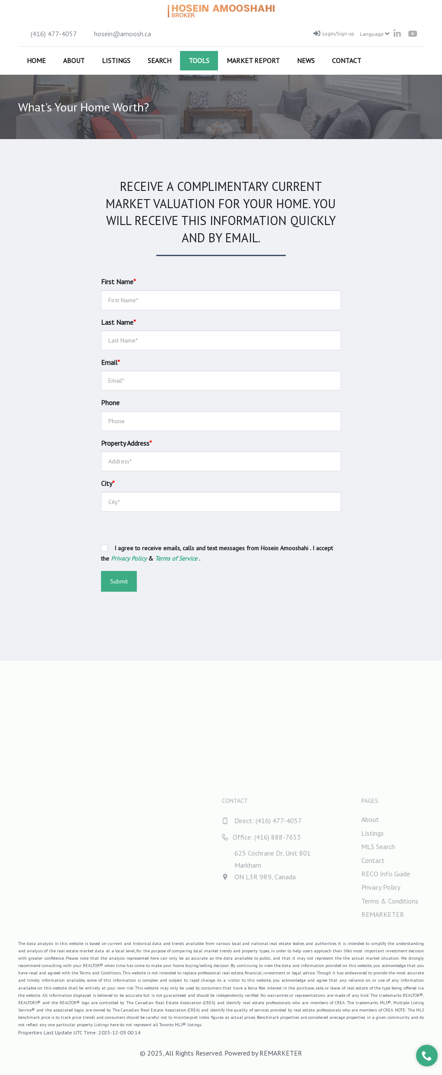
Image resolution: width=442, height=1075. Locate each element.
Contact (346, 60)
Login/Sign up (333, 33)
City (108, 483)
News (306, 60)
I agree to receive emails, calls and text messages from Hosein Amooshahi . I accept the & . (217, 553)
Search (159, 60)
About (74, 60)
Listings (116, 60)
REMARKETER (280, 1053)
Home (36, 60)
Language (374, 33)
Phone (110, 402)
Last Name (118, 322)
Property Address (126, 443)
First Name (118, 281)
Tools (199, 60)
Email (110, 362)
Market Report (253, 60)
